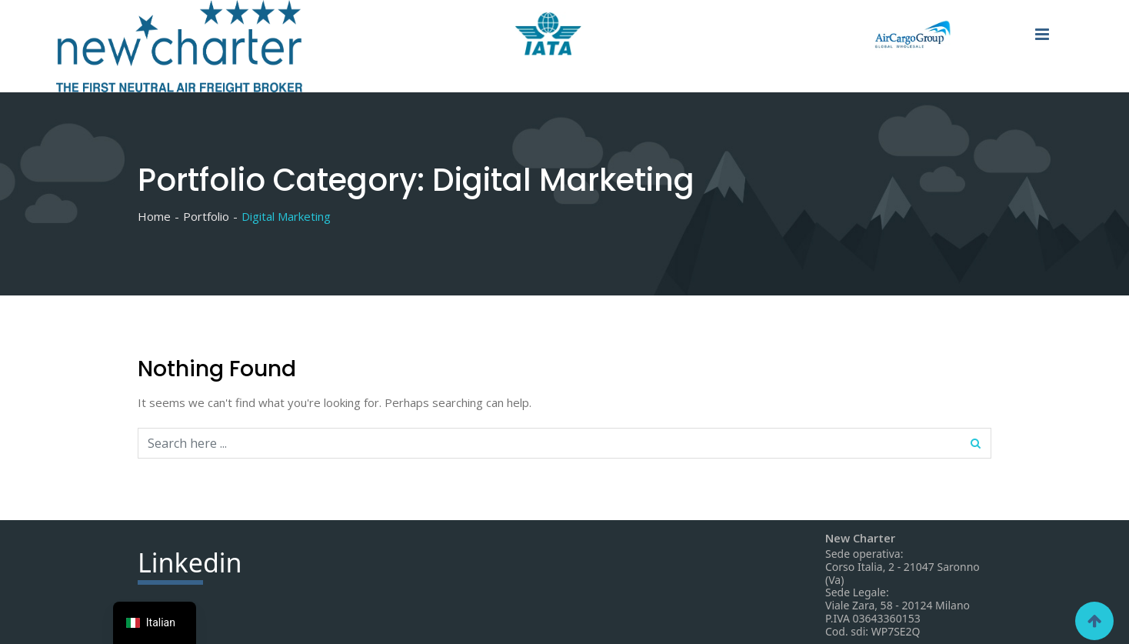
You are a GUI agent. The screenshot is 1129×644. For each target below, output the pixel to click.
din (190, 565)
